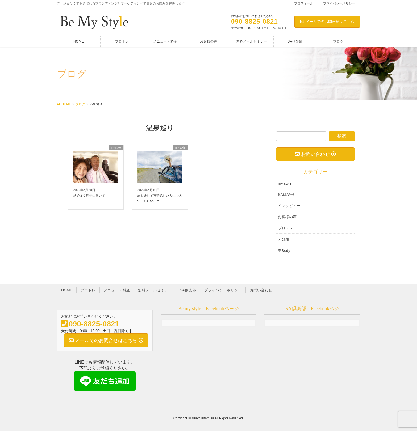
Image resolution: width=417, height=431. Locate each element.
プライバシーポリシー (339, 3)
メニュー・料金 (117, 290)
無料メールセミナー (155, 290)
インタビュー (289, 206)
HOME (66, 290)
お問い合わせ (261, 290)
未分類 (283, 239)
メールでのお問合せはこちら (327, 21)
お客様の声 (287, 217)
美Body (284, 250)
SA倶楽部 (286, 194)
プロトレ (285, 228)
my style (284, 183)
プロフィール (303, 3)
